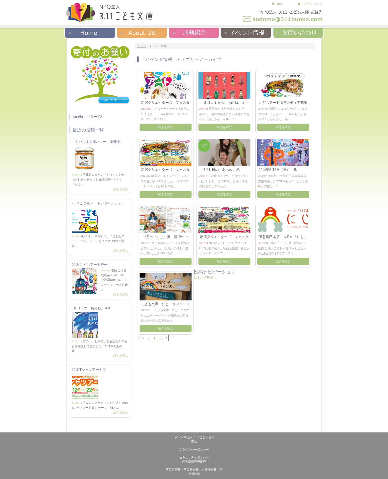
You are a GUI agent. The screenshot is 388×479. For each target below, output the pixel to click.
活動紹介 (194, 33)
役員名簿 (194, 474)
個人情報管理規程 (194, 461)
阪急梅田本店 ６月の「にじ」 (283, 237)
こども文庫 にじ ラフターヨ (165, 304)
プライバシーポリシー (194, 449)
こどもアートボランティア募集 (283, 103)
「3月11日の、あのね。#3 (220, 170)
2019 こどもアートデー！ (91, 264)
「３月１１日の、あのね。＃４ (224, 103)
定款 (194, 441)
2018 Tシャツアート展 (89, 370)
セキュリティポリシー (194, 457)
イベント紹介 (246, 33)
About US (142, 33)
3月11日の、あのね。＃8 (91, 308)
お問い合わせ (298, 33)
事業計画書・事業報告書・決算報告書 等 (194, 469)
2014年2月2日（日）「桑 (278, 170)
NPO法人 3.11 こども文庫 (198, 437)
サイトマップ (312, 3)
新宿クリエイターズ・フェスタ (165, 103)
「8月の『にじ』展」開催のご (164, 237)
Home (90, 33)
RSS (280, 3)
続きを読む (120, 189)
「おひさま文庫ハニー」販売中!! (97, 142)
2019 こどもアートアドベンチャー (98, 203)
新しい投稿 (206, 277)
